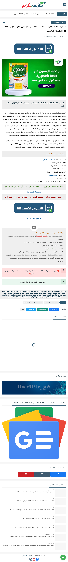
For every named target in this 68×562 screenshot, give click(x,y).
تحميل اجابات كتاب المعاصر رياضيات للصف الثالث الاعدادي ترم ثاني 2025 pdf (32, 509)
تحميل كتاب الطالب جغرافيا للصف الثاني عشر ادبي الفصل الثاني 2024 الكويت (32, 536)
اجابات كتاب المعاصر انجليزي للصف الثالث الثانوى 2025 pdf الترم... (34, 14)
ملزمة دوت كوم (27, 556)
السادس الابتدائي (49, 159)
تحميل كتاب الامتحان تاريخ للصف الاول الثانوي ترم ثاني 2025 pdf (35, 501)
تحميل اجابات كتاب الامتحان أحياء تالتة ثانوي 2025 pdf (38, 518)
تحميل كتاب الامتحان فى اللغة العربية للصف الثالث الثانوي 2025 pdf (34, 492)
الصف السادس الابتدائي (58, 22)
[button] (54, 309)
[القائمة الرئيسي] (64, 4)
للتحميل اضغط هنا (34, 219)
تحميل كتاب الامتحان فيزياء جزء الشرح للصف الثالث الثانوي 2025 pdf (34, 527)
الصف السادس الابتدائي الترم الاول (33, 302)
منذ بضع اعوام (48, 534)
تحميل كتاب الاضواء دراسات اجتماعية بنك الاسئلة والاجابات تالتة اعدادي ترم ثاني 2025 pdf (28, 545)
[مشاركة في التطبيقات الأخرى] (22, 309)
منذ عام (50, 490)
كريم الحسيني (52, 175)
